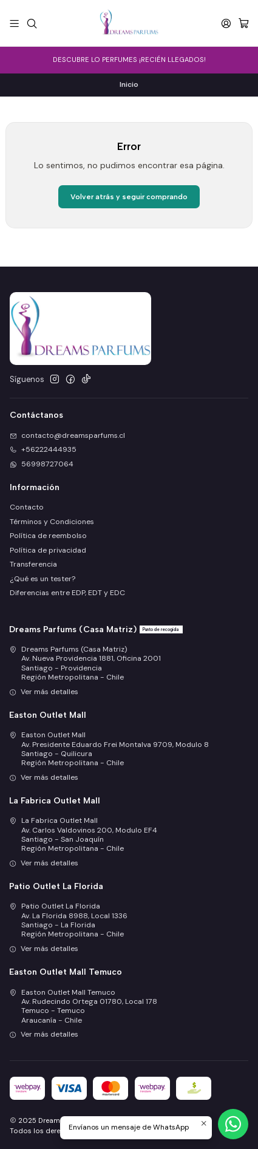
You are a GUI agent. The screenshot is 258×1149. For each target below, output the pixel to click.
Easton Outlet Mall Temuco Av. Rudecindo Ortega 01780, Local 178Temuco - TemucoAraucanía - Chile (83, 1006)
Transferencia (33, 564)
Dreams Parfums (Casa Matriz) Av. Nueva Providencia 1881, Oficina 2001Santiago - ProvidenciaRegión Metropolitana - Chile (85, 663)
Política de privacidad (48, 550)
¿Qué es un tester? (42, 579)
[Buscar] (31, 23)
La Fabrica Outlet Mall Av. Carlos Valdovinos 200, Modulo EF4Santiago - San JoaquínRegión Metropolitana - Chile (83, 834)
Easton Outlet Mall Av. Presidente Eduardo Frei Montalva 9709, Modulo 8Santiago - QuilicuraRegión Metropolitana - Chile (109, 749)
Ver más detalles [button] (43, 692)
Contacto (27, 507)
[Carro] (243, 23)
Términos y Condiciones (52, 522)
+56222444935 (43, 449)
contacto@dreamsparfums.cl (67, 435)
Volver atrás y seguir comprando (129, 197)
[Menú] (14, 23)
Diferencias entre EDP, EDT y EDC (67, 593)
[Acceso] (226, 23)
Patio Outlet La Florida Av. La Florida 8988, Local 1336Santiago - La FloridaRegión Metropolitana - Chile (68, 920)
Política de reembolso (48, 535)
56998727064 (41, 464)
